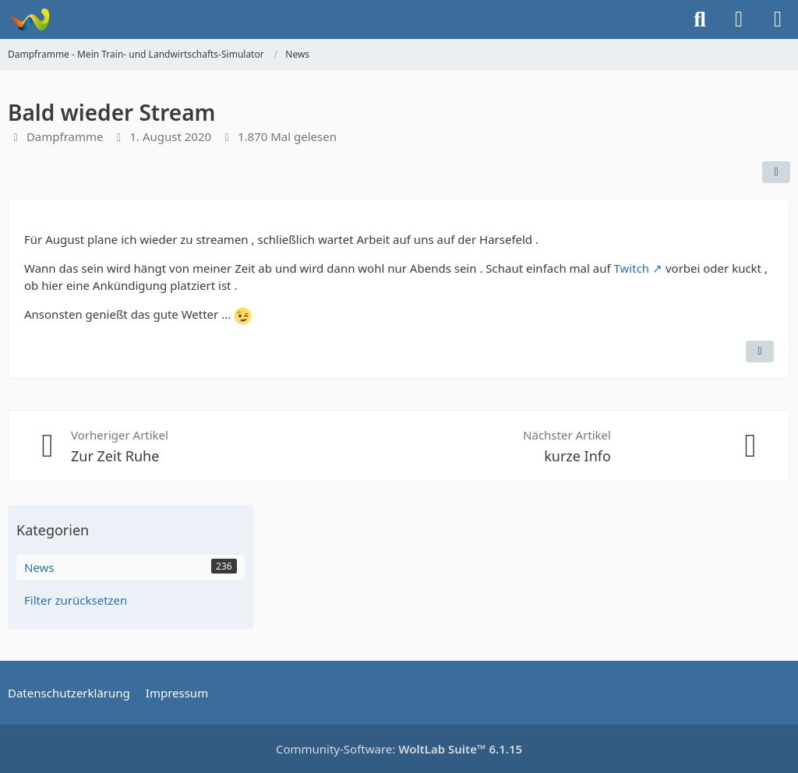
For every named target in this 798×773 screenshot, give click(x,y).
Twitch (632, 268)
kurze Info (577, 456)
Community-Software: (399, 749)
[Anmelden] (738, 19)
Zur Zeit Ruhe (115, 456)
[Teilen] (776, 172)
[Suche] (699, 19)
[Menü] (777, 19)
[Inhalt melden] (760, 351)
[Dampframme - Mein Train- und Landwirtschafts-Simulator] (29, 19)
